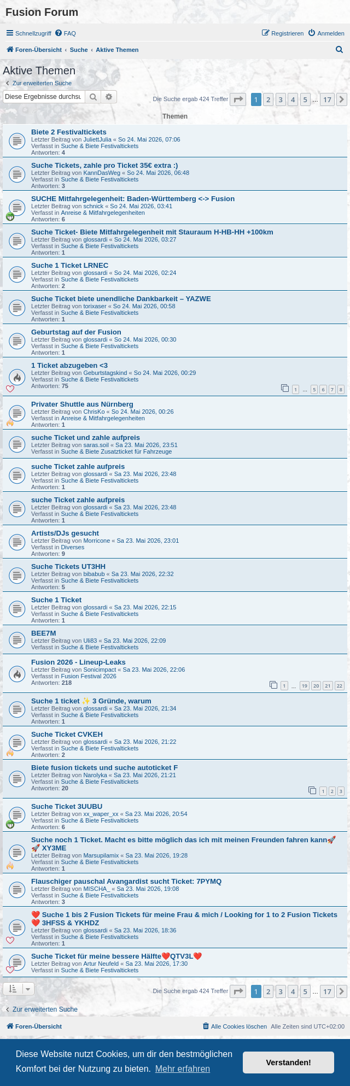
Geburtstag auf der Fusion (76, 332)
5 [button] (305, 99)
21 (327, 685)
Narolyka (95, 775)
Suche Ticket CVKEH (67, 734)
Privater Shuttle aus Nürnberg (82, 404)
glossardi (95, 239)
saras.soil (95, 445)
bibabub (93, 574)
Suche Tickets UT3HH (68, 566)
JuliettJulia (97, 139)
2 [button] (268, 99)
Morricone (96, 540)
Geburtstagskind (105, 372)
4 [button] (293, 99)
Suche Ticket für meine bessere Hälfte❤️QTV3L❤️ (116, 956)
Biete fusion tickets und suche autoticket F (104, 768)
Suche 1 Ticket (56, 600)
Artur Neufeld (101, 963)
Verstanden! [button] (288, 1062)
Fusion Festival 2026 (88, 676)
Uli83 (90, 640)
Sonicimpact (99, 669)
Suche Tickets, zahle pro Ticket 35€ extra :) (104, 165)
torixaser (94, 306)
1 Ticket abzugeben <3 (69, 365)
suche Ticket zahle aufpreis (78, 466)
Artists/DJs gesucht (65, 533)
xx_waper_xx (100, 814)
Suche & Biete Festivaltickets (99, 146)
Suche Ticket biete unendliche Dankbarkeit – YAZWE (121, 299)
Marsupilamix (101, 855)
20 (316, 685)
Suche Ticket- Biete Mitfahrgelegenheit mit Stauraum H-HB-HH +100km (152, 232)
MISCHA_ (96, 888)
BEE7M (43, 633)
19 (304, 685)
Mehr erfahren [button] (183, 1068)
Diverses (72, 547)
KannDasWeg (101, 172)
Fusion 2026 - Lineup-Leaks (78, 662)
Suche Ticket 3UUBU (66, 806)
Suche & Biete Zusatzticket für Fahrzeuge (116, 451)
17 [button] (327, 99)
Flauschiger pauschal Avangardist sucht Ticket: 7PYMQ (126, 881)
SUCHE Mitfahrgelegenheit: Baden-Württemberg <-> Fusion (133, 199)
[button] (238, 99)
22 (339, 685)
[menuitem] (65, 33)
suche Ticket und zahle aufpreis (85, 437)
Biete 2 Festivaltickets (69, 132)
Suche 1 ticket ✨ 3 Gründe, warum (91, 701)
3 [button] (281, 99)
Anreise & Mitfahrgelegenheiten (102, 212)
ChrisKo (93, 411)
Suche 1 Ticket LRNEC (69, 265)
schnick (93, 206)
